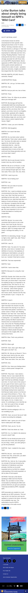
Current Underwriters (14, 545)
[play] (2, 591)
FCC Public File (6, 570)
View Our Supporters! (14, 548)
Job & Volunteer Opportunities (10, 577)
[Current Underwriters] (14, 529)
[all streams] (26, 591)
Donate (23, 2)
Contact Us (5, 574)
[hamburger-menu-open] (2, 2)
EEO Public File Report (8, 567)
